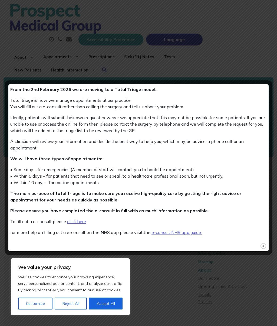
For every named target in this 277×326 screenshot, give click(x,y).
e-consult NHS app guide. (176, 232)
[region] (70, 286)
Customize (35, 303)
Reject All (70, 303)
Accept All (106, 303)
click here (76, 221)
